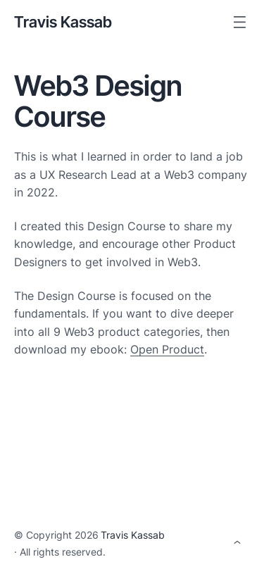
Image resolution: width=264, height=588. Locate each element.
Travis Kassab (63, 22)
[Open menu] (240, 22)
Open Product (167, 349)
